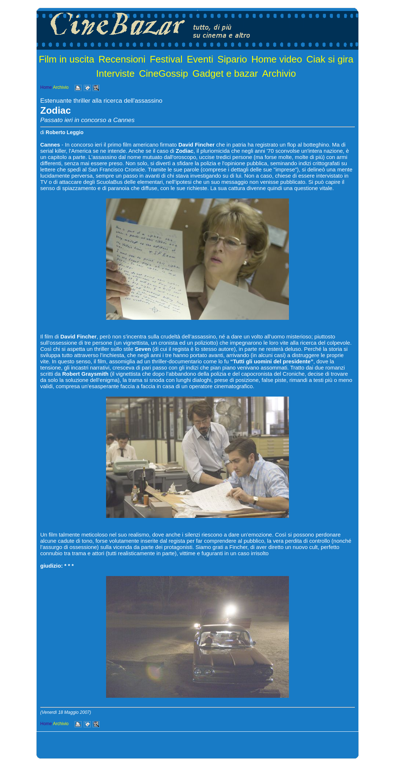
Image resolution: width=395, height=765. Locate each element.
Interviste (115, 73)
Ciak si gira (330, 59)
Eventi (200, 59)
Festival (166, 59)
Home (46, 87)
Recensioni (122, 59)
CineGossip (163, 73)
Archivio (279, 73)
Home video (276, 59)
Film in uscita (66, 59)
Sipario (232, 59)
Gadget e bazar (225, 73)
